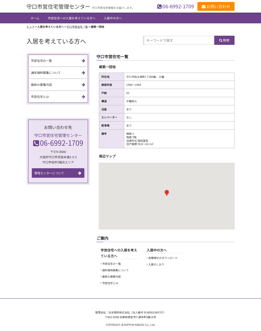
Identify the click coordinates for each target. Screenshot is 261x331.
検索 (226, 40)
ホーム (35, 18)
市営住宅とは (110, 283)
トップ (30, 27)
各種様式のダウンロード (163, 258)
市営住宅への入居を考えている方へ (72, 18)
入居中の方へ (113, 18)
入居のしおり (156, 264)
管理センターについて (49, 173)
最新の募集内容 (111, 276)
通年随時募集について (115, 270)
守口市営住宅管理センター (58, 6)
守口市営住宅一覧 (77, 27)
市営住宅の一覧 (111, 264)
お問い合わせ (218, 6)
